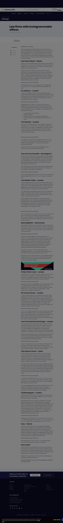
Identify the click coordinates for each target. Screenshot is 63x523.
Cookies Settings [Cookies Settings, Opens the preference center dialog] (57, 519)
